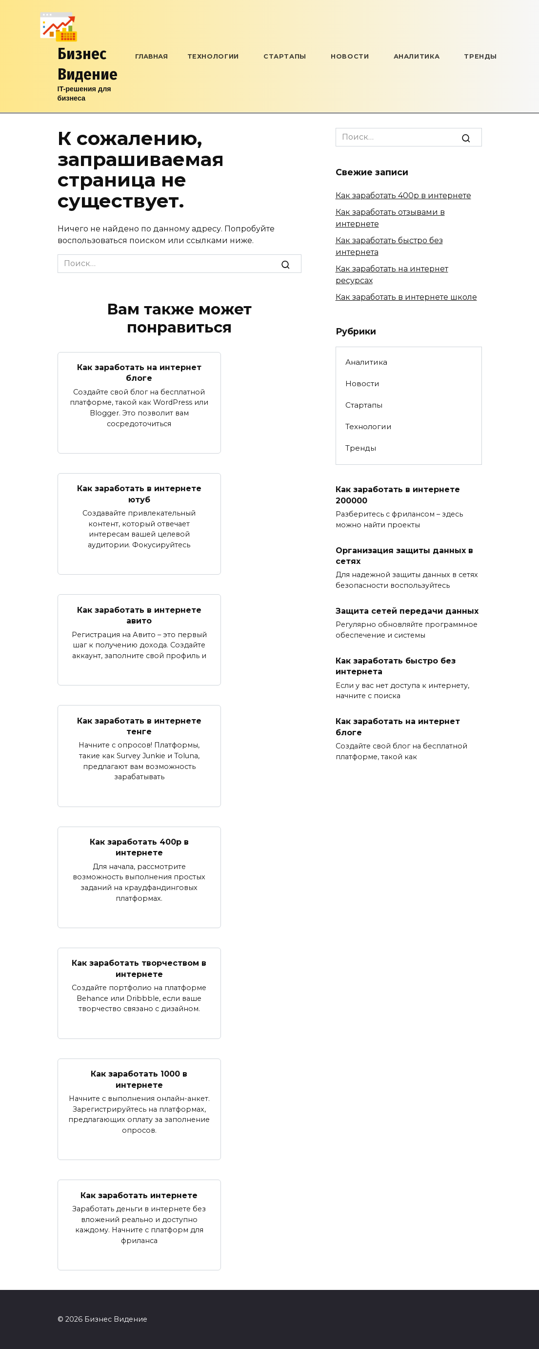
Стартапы (284, 56)
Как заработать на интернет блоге (139, 373)
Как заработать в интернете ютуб (139, 494)
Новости (350, 56)
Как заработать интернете (139, 1195)
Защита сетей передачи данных (407, 611)
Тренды (480, 56)
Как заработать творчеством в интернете (139, 968)
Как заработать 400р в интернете (139, 847)
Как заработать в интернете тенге (139, 726)
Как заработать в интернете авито (139, 615)
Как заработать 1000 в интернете (139, 1079)
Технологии (213, 56)
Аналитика (417, 56)
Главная (151, 56)
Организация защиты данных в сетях (404, 555)
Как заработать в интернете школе (406, 297)
